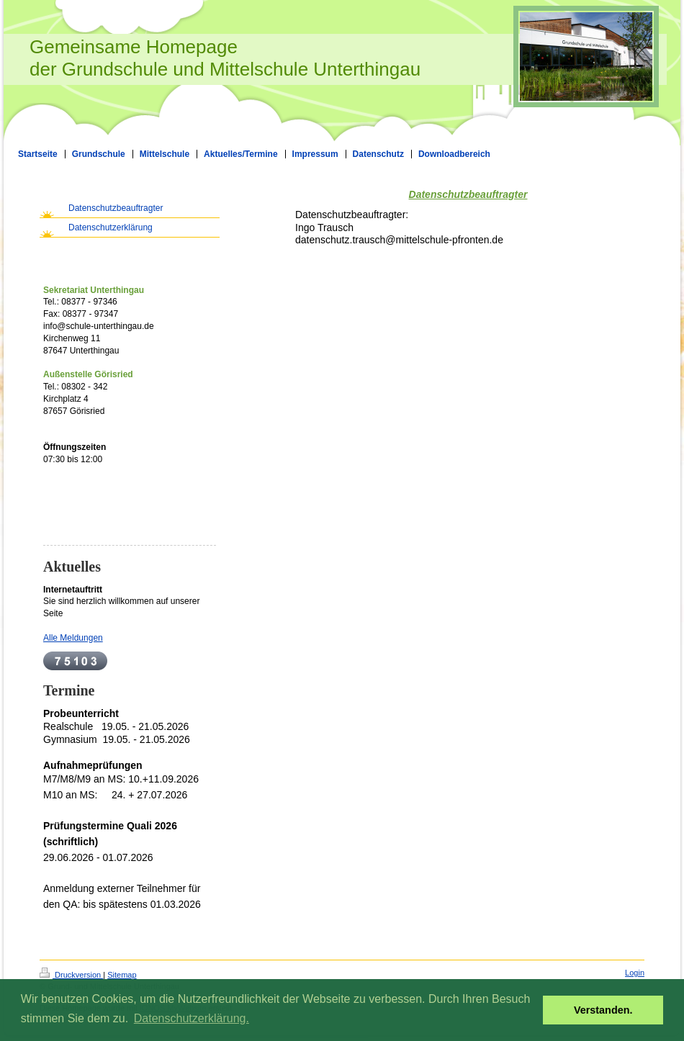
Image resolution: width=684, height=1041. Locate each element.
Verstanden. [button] (603, 1010)
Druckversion (71, 974)
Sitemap (121, 974)
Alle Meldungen (73, 638)
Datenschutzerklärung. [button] (191, 1018)
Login (634, 972)
